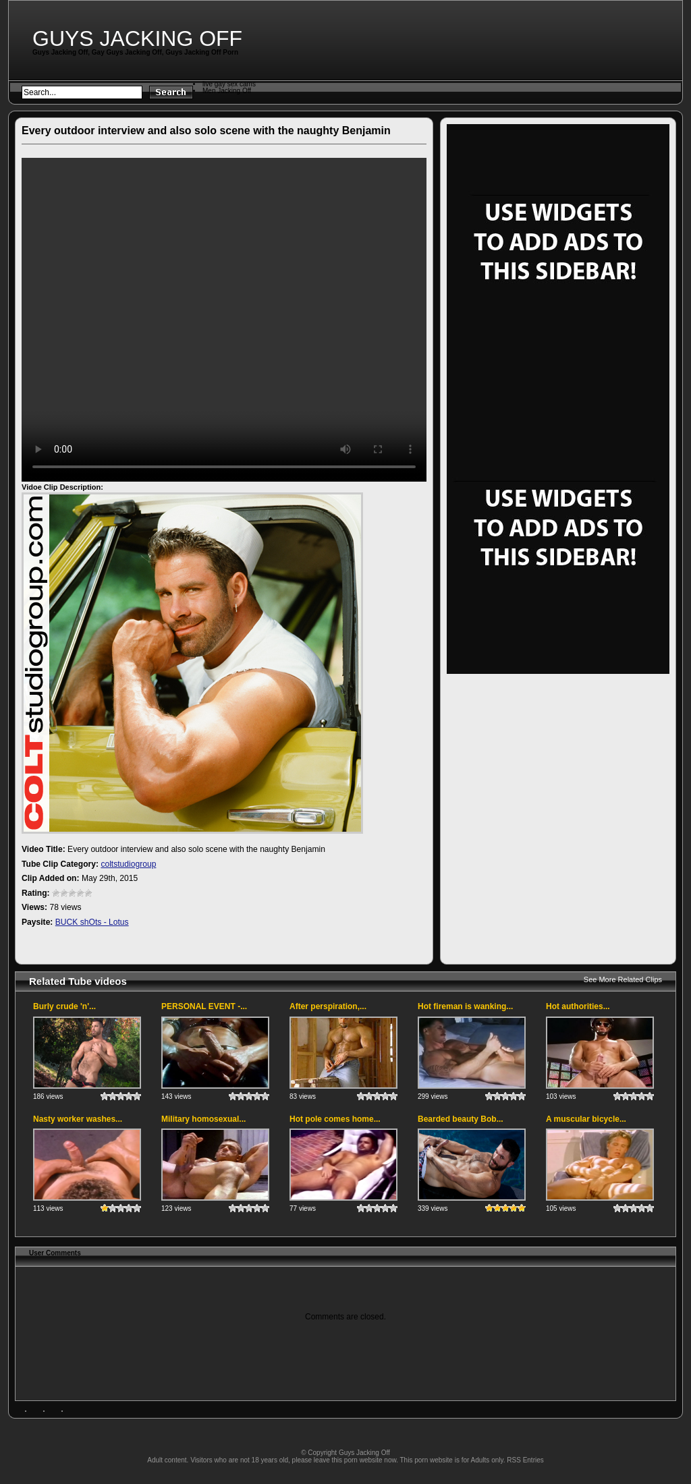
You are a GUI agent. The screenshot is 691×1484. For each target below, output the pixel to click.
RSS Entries (525, 1460)
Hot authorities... (578, 1006)
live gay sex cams (229, 84)
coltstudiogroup (128, 864)
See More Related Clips (623, 979)
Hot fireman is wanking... (465, 1006)
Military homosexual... (203, 1119)
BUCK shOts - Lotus (92, 922)
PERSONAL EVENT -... (204, 1006)
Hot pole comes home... (335, 1119)
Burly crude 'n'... (64, 1006)
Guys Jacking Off (137, 38)
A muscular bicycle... (586, 1119)
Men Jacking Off (226, 90)
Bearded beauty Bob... (460, 1119)
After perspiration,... (327, 1006)
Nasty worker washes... (77, 1119)
